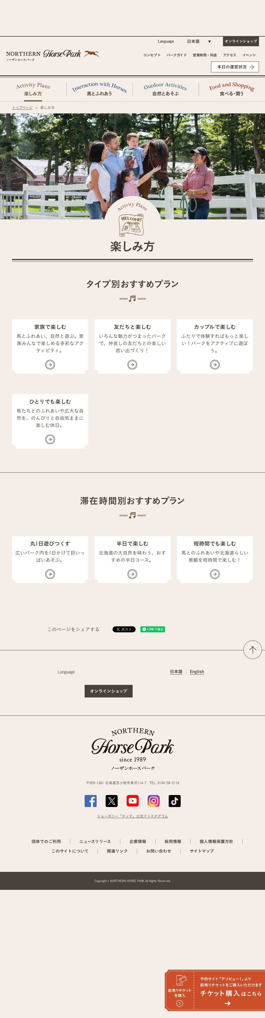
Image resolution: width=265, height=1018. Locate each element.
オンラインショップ (241, 41)
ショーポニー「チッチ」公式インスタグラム (132, 944)
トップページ (22, 107)
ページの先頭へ (252, 778)
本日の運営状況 (232, 67)
